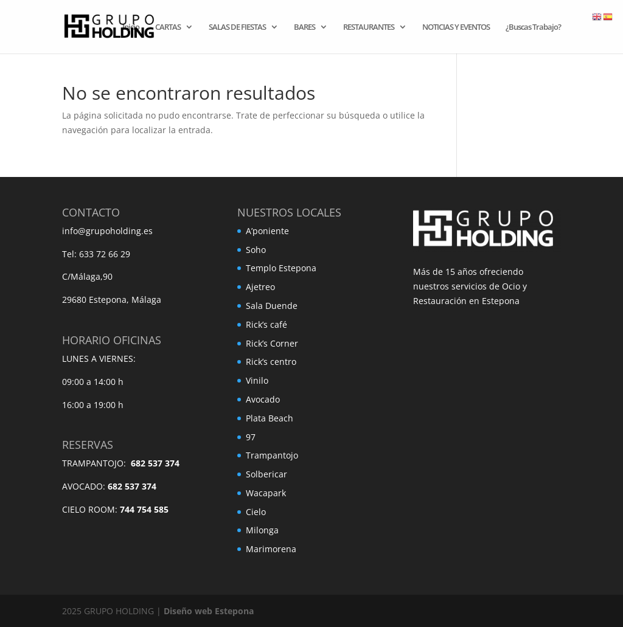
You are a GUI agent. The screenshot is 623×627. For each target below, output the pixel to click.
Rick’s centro (271, 361)
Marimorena (271, 549)
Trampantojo (272, 455)
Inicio (130, 27)
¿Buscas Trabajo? (533, 27)
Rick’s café (266, 324)
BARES (304, 27)
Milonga (262, 530)
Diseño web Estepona (209, 611)
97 (251, 437)
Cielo (256, 512)
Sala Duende (272, 305)
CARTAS (168, 27)
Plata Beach (269, 418)
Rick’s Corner (272, 343)
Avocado (263, 399)
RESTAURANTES (368, 27)
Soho (256, 249)
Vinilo (257, 380)
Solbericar (266, 474)
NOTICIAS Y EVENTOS (456, 27)
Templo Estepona (281, 268)
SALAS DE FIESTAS (237, 27)
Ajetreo (260, 287)
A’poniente (267, 231)
